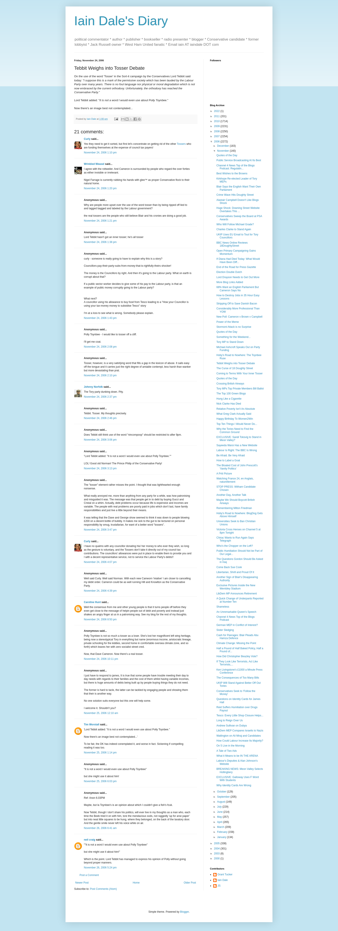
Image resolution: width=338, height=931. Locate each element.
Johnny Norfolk (93, 386)
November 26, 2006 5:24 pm (100, 867)
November (223, 150)
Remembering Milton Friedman (234, 508)
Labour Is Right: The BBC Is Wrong (236, 450)
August (221, 801)
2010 (217, 121)
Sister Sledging (225, 630)
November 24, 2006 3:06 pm (100, 439)
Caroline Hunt (92, 602)
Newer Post (82, 882)
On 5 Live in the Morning (230, 745)
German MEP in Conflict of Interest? (237, 625)
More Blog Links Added (229, 282)
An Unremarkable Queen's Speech (236, 611)
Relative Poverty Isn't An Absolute (235, 408)
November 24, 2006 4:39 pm (100, 590)
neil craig (89, 839)
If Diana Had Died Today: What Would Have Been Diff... (238, 260)
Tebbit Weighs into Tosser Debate (235, 363)
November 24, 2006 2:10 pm (100, 375)
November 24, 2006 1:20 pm (100, 188)
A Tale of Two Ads (226, 750)
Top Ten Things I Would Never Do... (236, 423)
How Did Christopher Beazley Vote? (237, 656)
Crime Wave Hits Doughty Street (235, 194)
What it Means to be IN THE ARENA (237, 755)
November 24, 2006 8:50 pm (100, 619)
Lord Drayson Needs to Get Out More (237, 277)
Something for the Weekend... (233, 337)
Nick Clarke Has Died (228, 403)
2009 (217, 126)
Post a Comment (89, 875)
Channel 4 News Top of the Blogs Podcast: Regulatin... (235, 167)
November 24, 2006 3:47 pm (100, 529)
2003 (217, 853)
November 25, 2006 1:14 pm (100, 752)
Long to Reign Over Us (229, 720)
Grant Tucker (225, 874)
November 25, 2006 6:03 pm (100, 781)
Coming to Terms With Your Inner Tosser (239, 373)
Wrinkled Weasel (94, 163)
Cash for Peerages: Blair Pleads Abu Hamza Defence (237, 637)
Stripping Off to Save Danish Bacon (236, 303)
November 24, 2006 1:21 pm (100, 220)
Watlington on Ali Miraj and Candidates (238, 735)
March (221, 827)
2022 (217, 111)
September (223, 796)
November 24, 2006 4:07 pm (100, 562)
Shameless (222, 606)
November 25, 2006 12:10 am (101, 713)
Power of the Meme (227, 321)
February (222, 831)
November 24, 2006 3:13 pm (100, 468)
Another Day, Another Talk (231, 494)
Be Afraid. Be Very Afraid (230, 455)
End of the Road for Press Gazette (236, 267)
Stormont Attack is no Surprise (233, 326)
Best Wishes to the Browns (231, 173)
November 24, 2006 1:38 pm (100, 242)
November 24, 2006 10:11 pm (101, 658)
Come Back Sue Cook (229, 567)
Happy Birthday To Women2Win (234, 418)
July (219, 806)
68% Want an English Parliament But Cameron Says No (237, 289)
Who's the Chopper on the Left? (234, 545)
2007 (217, 136)
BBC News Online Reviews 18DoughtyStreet (232, 244)
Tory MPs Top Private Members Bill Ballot (240, 388)
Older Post (190, 882)
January (222, 837)
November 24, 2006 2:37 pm (100, 396)
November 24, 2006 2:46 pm (100, 418)
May (220, 816)
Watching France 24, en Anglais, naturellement (235, 480)
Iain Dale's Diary (121, 21)
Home (136, 882)
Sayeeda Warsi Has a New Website (236, 445)
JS (219, 885)
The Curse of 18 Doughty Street (234, 368)
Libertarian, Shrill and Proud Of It (235, 572)
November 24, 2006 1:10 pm (100, 152)
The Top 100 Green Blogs (231, 393)
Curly (87, 138)
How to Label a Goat (228, 460)
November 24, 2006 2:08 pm (100, 346)
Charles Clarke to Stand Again (233, 229)
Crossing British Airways (230, 383)
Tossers (181, 143)
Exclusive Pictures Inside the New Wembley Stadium (235, 587)
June (220, 811)
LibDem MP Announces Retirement (236, 593)
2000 (217, 858)
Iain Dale (223, 880)
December (223, 145)
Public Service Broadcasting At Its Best (238, 160)
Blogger (184, 911)
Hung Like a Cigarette (228, 398)
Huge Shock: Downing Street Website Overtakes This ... (238, 209)
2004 (217, 848)
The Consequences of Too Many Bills (237, 677)
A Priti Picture (224, 473)
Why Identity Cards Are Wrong (233, 785)
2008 (217, 131)
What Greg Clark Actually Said (233, 413)
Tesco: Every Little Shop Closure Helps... (239, 715)
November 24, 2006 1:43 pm (100, 318)
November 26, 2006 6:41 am (100, 828)
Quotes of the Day (226, 155)
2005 (217, 843)
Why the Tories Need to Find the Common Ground (234, 430)
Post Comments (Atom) (103, 888)
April (220, 822)
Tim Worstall (91, 724)
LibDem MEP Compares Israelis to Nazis (239, 730)
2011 (217, 116)
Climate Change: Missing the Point (236, 643)
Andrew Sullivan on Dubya (231, 725)
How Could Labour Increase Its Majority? (239, 740)
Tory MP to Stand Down (230, 341)
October (222, 791)
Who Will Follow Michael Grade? (235, 224)
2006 (217, 141)
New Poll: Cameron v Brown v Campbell (239, 316)
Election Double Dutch (229, 272)
